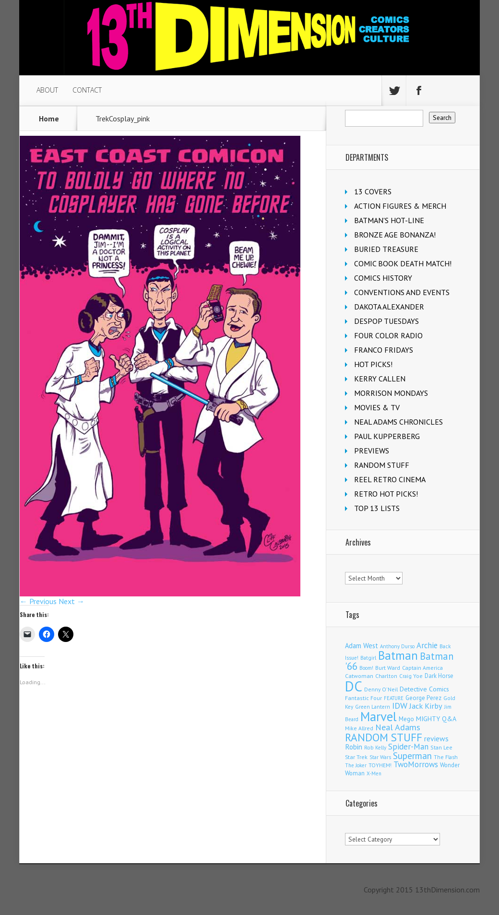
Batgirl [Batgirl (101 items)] (368, 657)
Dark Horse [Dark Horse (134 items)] (439, 676)
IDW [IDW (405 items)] (399, 705)
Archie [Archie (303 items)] (427, 645)
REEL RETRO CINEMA (390, 479)
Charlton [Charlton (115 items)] (386, 675)
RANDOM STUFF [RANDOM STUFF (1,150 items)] (383, 737)
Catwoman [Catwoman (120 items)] (359, 675)
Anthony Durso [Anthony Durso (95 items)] (397, 646)
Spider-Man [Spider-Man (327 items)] (408, 746)
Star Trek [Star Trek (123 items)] (356, 757)
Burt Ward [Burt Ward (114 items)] (387, 667)
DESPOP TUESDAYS (386, 321)
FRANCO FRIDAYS (383, 350)
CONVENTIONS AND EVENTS (402, 292)
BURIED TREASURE (386, 249)
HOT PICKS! (373, 364)
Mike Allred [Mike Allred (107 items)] (359, 728)
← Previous (38, 601)
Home (49, 118)
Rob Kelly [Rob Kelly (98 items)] (375, 747)
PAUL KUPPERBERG (387, 436)
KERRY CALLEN (379, 378)
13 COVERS (373, 191)
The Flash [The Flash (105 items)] (446, 757)
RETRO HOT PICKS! (386, 494)
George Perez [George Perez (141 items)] (423, 698)
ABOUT (47, 90)
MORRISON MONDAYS (391, 393)
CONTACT (87, 90)
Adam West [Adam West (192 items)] (361, 645)
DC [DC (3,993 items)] (353, 686)
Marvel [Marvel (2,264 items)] (378, 716)
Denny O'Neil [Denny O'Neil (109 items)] (381, 689)
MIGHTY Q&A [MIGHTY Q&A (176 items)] (436, 718)
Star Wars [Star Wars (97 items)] (380, 757)
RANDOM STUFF (381, 465)
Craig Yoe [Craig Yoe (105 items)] (411, 675)
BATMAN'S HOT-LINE (389, 220)
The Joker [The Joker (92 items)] (356, 765)
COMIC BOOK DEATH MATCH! (402, 263)
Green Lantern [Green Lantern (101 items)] (372, 706)
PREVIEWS (371, 450)
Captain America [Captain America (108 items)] (422, 667)
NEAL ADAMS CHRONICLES (398, 422)
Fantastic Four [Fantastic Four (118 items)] (363, 697)
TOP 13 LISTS (377, 508)
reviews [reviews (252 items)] (436, 738)
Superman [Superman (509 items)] (412, 755)
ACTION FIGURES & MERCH (400, 206)
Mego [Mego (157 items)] (406, 718)
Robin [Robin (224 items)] (353, 746)
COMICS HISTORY (383, 278)
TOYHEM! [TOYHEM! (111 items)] (380, 765)
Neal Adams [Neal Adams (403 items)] (397, 727)
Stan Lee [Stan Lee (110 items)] (441, 747)
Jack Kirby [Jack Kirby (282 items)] (425, 706)
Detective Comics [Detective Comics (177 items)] (424, 689)
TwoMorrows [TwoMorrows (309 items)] (415, 764)
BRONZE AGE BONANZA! (395, 234)
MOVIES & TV (377, 407)
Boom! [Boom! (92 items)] (366, 668)
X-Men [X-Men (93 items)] (374, 773)
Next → (71, 601)
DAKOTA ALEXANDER (389, 306)
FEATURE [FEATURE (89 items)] (394, 698)
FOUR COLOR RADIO (388, 335)
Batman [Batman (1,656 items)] (398, 655)
